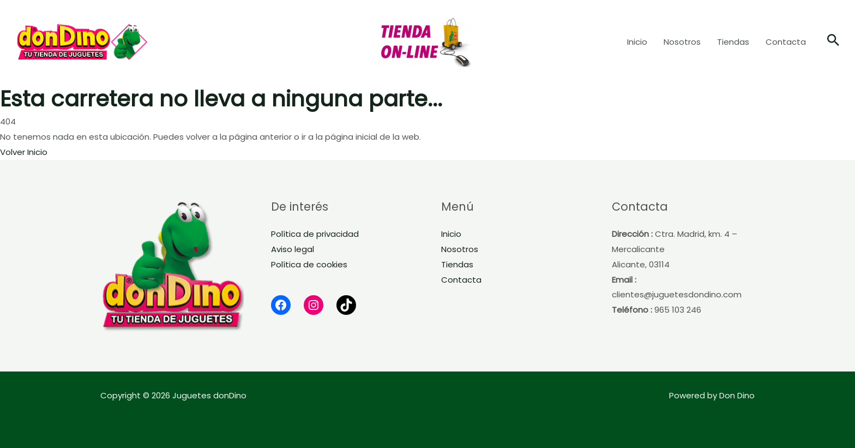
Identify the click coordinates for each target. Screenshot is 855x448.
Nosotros (459, 249)
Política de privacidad (315, 234)
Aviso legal (292, 249)
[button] (833, 41)
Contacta (461, 279)
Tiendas (457, 264)
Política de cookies (309, 264)
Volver (12, 152)
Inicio (37, 152)
